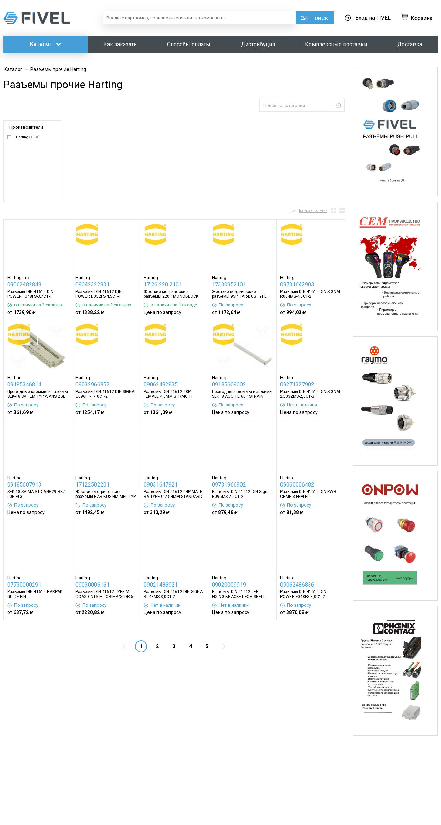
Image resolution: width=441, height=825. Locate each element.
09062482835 (161, 384)
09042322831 (92, 284)
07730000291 (24, 584)
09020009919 (229, 584)
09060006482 (297, 484)
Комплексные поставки (336, 44)
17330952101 (229, 284)
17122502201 (92, 484)
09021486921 (161, 584)
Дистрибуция (258, 44)
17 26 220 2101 (163, 284)
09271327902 (297, 384)
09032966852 (92, 384)
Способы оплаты (189, 44)
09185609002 (229, 384)
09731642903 (297, 284)
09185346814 (24, 384)
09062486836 (297, 584)
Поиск (319, 17)
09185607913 (24, 484)
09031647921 (161, 484)
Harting (28, 137)
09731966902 (229, 484)
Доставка (409, 44)
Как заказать (120, 44)
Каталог (45, 44)
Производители (26, 127)
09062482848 (24, 284)
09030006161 (92, 584)
